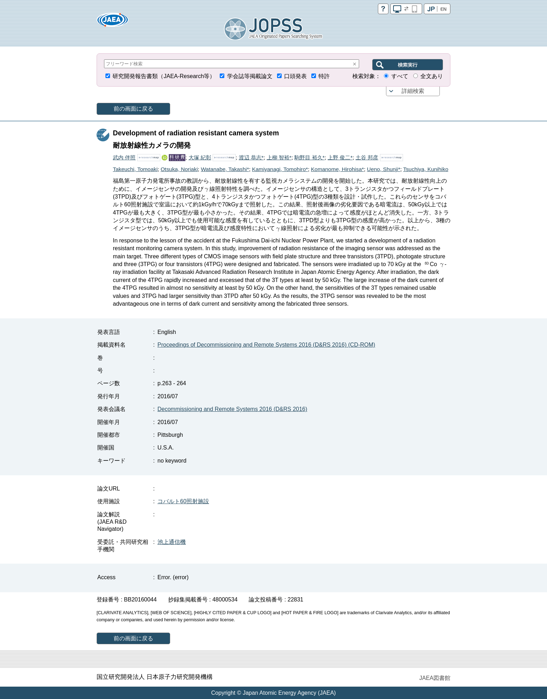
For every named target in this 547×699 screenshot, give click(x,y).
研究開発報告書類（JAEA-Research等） (164, 76)
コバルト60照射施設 (183, 501)
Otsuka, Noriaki (179, 169)
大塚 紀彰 (200, 157)
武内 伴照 (124, 157)
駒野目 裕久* (309, 157)
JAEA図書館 (434, 678)
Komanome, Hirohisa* (337, 169)
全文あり (431, 76)
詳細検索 (413, 91)
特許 (324, 76)
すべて (399, 76)
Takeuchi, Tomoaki (135, 169)
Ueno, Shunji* (383, 169)
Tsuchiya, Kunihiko (425, 169)
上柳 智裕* (279, 157)
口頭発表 (295, 76)
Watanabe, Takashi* (225, 169)
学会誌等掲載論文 (249, 76)
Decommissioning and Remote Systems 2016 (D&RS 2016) (232, 409)
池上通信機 (171, 542)
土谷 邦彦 (367, 157)
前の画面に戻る (133, 109)
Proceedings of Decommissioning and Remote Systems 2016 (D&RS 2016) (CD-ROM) (266, 345)
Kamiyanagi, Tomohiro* (280, 169)
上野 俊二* (340, 157)
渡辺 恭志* (251, 157)
